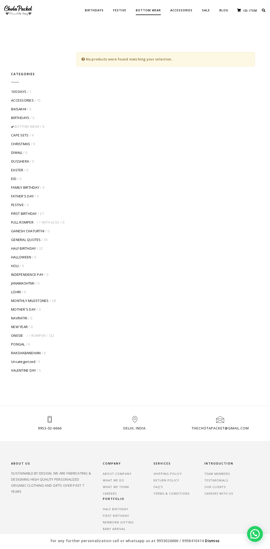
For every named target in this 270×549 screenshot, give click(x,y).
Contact (24, 510)
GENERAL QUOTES (26, 218)
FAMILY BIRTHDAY (25, 166)
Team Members (194, 454)
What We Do (107, 460)
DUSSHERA (20, 140)
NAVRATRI (19, 297)
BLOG (223, 10)
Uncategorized (23, 340)
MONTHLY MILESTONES (30, 279)
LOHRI (16, 271)
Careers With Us (196, 473)
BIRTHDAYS (94, 10)
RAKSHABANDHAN (26, 332)
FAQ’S (143, 467)
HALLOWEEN (21, 236)
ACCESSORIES (181, 10)
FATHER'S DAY (22, 175)
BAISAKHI (18, 88)
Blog (38, 503)
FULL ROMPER (35, 201)
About (18, 503)
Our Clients (192, 467)
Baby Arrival (235, 473)
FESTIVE (119, 10)
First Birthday (237, 460)
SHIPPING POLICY (153, 454)
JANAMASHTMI (22, 262)
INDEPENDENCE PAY (27, 253)
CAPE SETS (19, 114)
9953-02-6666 (50, 408)
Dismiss (212, 540)
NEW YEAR (19, 306)
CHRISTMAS (20, 123)
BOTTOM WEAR (148, 10)
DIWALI (16, 131)
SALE (206, 10)
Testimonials (193, 460)
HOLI (15, 245)
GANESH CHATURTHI (27, 210)
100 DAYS (18, 70)
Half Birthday (237, 454)
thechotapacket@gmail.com (220, 408)
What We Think (109, 467)
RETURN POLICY (152, 460)
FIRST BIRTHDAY (24, 192)
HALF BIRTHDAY (23, 227)
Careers (103, 473)
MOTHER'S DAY (23, 288)
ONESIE (28, 314)
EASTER (17, 149)
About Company (110, 454)
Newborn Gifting (239, 467)
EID (13, 157)
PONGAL (18, 323)
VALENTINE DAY (23, 349)
